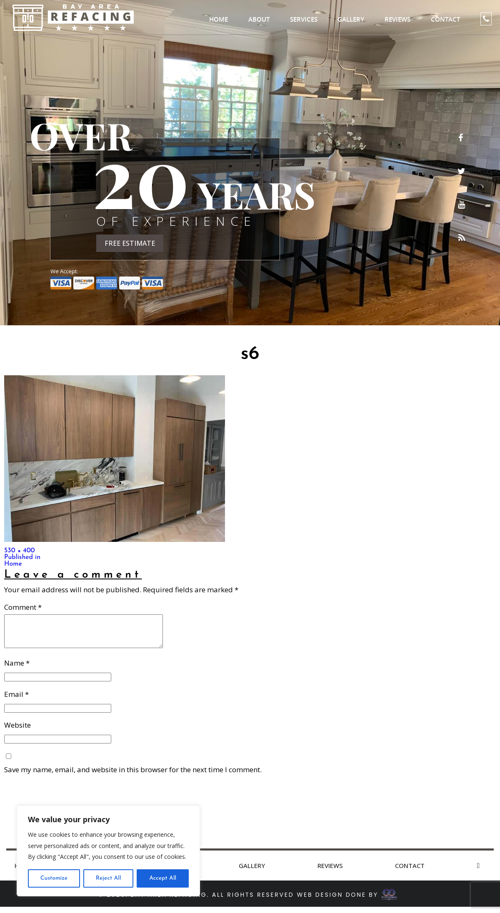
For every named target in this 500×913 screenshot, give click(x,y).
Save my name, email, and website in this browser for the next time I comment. (133, 776)
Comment (23, 607)
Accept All (162, 878)
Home (218, 19)
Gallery (351, 19)
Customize (54, 878)
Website (17, 731)
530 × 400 (19, 550)
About (259, 19)
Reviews (397, 19)
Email (16, 700)
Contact (445, 19)
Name (17, 669)
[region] (108, 851)
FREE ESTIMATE (130, 243)
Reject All (108, 878)
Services (304, 19)
